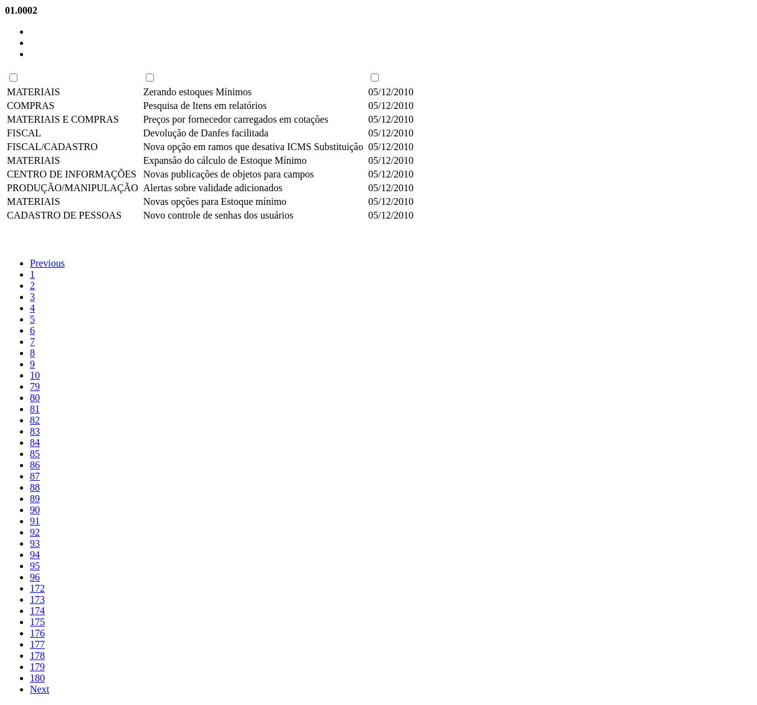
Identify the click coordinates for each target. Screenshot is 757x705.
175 (37, 622)
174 (37, 610)
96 (35, 577)
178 (37, 655)
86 (35, 465)
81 (35, 409)
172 (37, 588)
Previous (47, 263)
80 (35, 397)
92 (35, 532)
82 (35, 420)
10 (35, 375)
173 (37, 599)
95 (35, 566)
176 (37, 633)
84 (35, 442)
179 (37, 666)
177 (37, 644)
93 (35, 543)
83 (35, 431)
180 (37, 678)
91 (35, 521)
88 (35, 487)
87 (35, 476)
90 (35, 509)
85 (35, 453)
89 (35, 498)
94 (35, 554)
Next (39, 689)
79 (35, 386)
